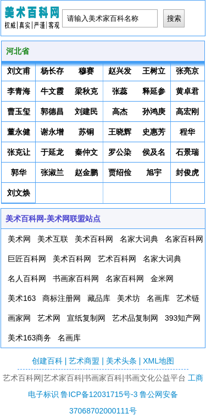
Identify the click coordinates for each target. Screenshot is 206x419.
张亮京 (187, 70)
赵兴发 (119, 70)
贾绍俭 (119, 172)
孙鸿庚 (153, 111)
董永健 (18, 131)
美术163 (22, 298)
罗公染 (119, 152)
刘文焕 (18, 192)
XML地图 (158, 360)
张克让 (18, 152)
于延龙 (52, 152)
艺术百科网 (117, 258)
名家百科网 (184, 238)
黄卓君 (187, 91)
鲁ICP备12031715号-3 (98, 394)
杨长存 (52, 70)
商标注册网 (61, 298)
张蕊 (119, 91)
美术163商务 (29, 337)
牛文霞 (52, 91)
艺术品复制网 (135, 318)
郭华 (18, 172)
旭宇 (154, 172)
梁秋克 (86, 91)
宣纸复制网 (86, 318)
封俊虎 (187, 172)
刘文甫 (18, 70)
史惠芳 (153, 131)
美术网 (19, 238)
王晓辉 (119, 131)
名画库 (158, 298)
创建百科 (47, 360)
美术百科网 (94, 238)
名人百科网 (27, 278)
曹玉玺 (18, 111)
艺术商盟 (84, 360)
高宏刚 (187, 111)
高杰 (119, 111)
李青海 (18, 91)
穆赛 (86, 70)
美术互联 (52, 238)
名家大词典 (139, 238)
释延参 (153, 91)
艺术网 (48, 318)
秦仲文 (86, 152)
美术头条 (121, 360)
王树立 (153, 70)
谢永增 (52, 131)
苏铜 (86, 131)
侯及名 (153, 152)
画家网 (19, 318)
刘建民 (86, 111)
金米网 (162, 278)
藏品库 (98, 298)
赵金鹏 (86, 172)
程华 (187, 131)
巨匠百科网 (27, 258)
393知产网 (183, 318)
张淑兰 (52, 172)
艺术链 (187, 298)
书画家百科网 (76, 278)
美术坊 (128, 298)
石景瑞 (187, 152)
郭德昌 (52, 111)
